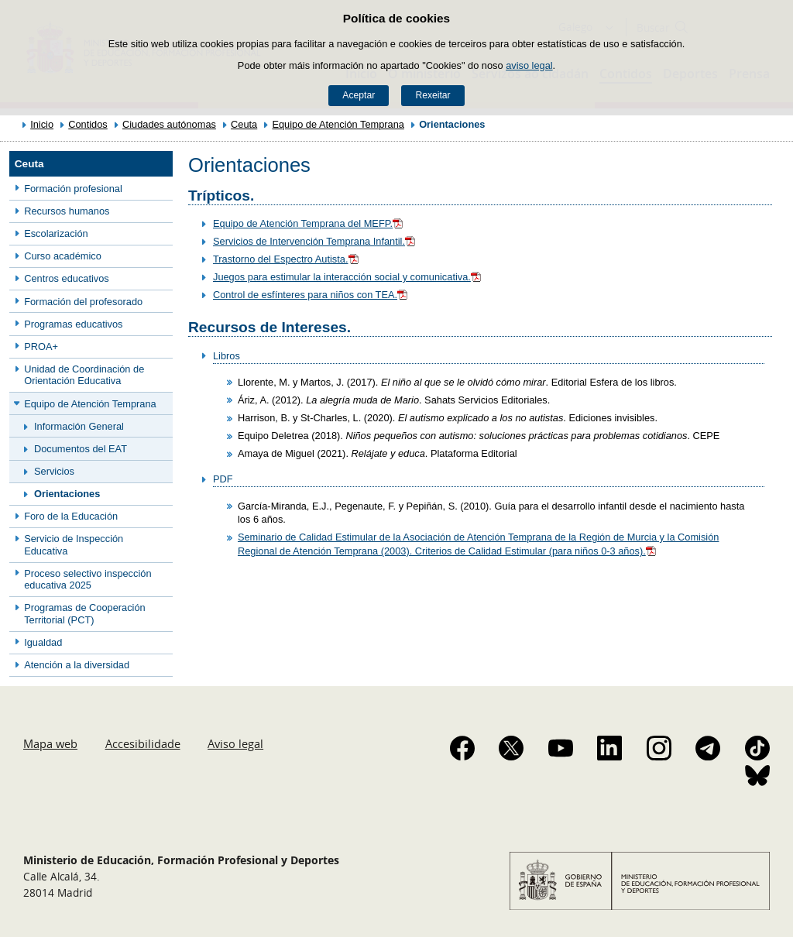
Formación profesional (73, 188)
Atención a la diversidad (76, 665)
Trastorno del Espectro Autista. (287, 259)
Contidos (88, 124)
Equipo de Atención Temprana (338, 124)
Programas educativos (73, 324)
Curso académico (62, 256)
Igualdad (43, 642)
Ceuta (244, 124)
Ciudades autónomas (169, 124)
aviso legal (529, 65)
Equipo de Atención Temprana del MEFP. (309, 223)
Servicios (54, 471)
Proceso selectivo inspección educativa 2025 (87, 579)
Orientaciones (67, 493)
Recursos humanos (66, 211)
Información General (79, 426)
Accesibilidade (142, 743)
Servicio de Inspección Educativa (73, 544)
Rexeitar (432, 95)
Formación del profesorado (83, 301)
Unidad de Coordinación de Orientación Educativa (84, 374)
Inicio (41, 124)
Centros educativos (66, 278)
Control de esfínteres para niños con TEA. (311, 294)
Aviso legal (235, 743)
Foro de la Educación (71, 516)
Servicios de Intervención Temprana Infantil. (315, 241)
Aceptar (358, 95)
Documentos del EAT (80, 449)
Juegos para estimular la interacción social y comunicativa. (348, 277)
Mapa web (50, 743)
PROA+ (41, 346)
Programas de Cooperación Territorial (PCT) (85, 613)
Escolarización (56, 233)
